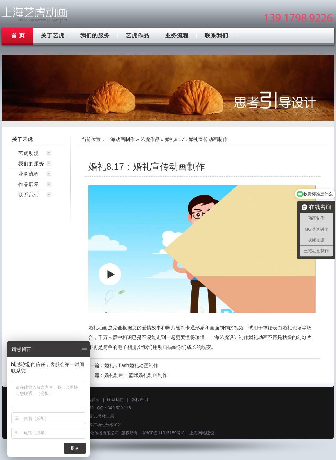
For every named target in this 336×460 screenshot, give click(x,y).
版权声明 (139, 399)
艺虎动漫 (28, 153)
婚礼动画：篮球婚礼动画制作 (135, 375)
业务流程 (177, 35)
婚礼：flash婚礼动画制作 (131, 365)
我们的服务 (95, 35)
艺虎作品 (137, 35)
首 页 (18, 35)
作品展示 (28, 184)
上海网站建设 (201, 433)
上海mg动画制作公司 (35, 15)
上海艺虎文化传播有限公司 (94, 433)
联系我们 (216, 35)
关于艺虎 (52, 35)
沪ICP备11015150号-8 (163, 433)
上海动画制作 (120, 139)
